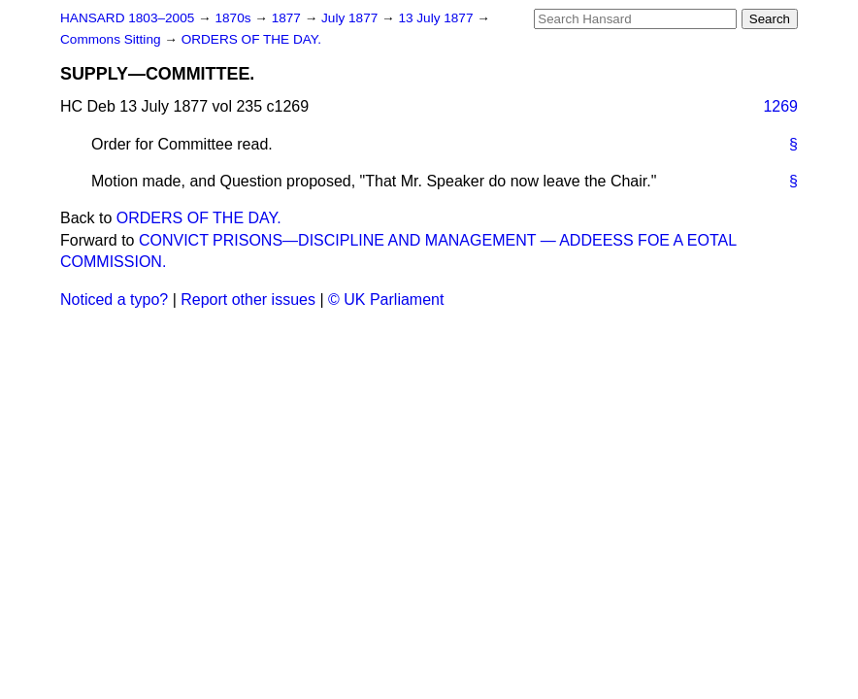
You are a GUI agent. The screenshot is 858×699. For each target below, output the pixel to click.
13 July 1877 (437, 18)
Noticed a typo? (114, 299)
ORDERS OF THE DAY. (251, 39)
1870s (234, 18)
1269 (780, 106)
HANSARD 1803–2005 (127, 18)
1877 (288, 18)
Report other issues (248, 299)
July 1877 (351, 18)
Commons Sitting (112, 39)
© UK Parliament (386, 299)
